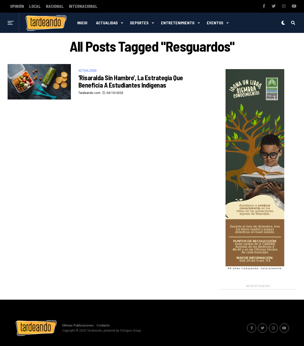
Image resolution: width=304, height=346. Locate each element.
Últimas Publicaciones (78, 325)
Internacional (83, 6)
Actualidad (107, 22)
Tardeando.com (89, 93)
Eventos (215, 22)
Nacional (55, 6)
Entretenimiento (177, 22)
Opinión (17, 6)
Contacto (103, 325)
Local (35, 6)
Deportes (139, 22)
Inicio (82, 22)
